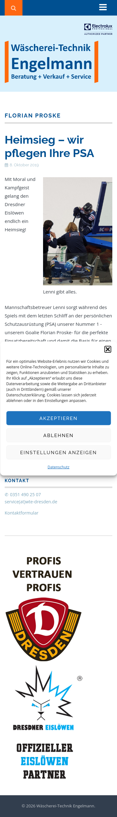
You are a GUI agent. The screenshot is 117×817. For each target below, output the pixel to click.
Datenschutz (59, 467)
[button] (108, 349)
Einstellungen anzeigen (58, 452)
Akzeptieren (58, 418)
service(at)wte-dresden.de (31, 502)
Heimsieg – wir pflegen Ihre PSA (49, 146)
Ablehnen (58, 435)
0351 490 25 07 (25, 494)
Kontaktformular (21, 513)
